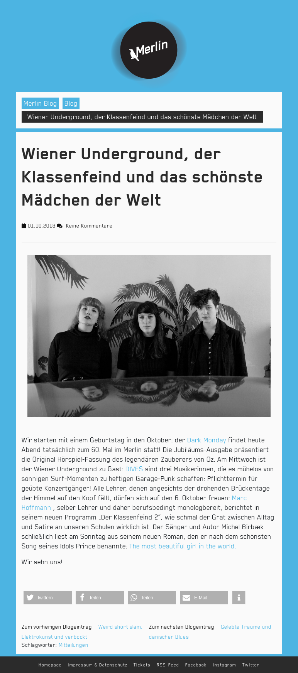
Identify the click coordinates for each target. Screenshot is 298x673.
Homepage (50, 665)
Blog (71, 103)
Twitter (250, 665)
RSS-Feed (168, 665)
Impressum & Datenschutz (97, 665)
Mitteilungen (73, 645)
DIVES (134, 469)
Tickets (142, 665)
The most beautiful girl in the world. (183, 546)
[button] (48, 597)
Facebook (196, 665)
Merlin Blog (40, 103)
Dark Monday (206, 440)
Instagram (224, 665)
